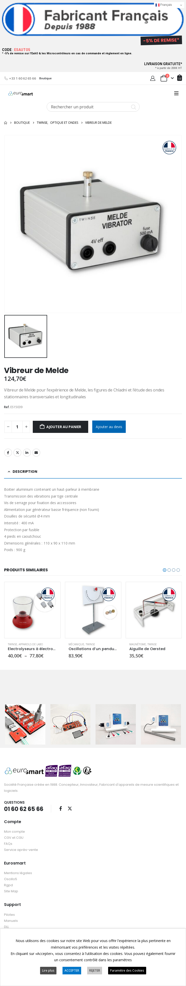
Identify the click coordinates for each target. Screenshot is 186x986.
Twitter (17, 453)
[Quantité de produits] (17, 427)
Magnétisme (137, 644)
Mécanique (76, 644)
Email (36, 453)
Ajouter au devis (109, 426)
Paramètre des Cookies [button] (127, 970)
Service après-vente (21, 849)
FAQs (8, 843)
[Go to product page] (32, 610)
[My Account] (153, 78)
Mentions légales (18, 873)
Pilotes (9, 914)
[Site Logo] (20, 93)
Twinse (12, 644)
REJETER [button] (94, 970)
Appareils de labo (31, 644)
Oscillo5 (10, 879)
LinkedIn (27, 453)
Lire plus (48, 970)
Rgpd (8, 885)
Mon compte (14, 831)
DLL (6, 926)
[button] (176, 93)
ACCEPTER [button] (72, 970)
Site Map (11, 891)
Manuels (11, 920)
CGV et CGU (13, 837)
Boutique (45, 78)
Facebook (8, 453)
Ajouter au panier (63, 426)
